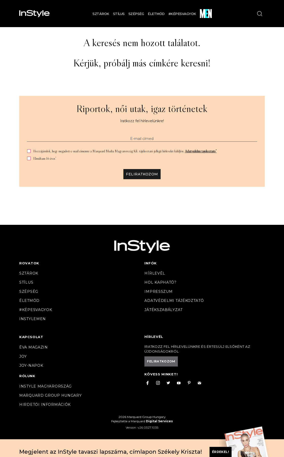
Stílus (119, 14)
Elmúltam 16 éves (44, 158)
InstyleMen (32, 319)
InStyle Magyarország (45, 386)
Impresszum (158, 291)
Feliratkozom (142, 174)
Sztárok (100, 14)
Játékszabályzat (163, 309)
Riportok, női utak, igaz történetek (141, 108)
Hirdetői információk (45, 404)
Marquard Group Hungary (50, 395)
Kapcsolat (31, 337)
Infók (150, 263)
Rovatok (29, 263)
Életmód (156, 14)
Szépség (136, 14)
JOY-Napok (31, 365)
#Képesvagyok (182, 14)
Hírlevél (154, 273)
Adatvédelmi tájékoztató (201, 151)
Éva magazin (33, 347)
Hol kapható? (160, 282)
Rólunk (27, 376)
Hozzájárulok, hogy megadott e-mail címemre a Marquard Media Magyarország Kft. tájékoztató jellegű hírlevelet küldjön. (125, 151)
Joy (23, 356)
